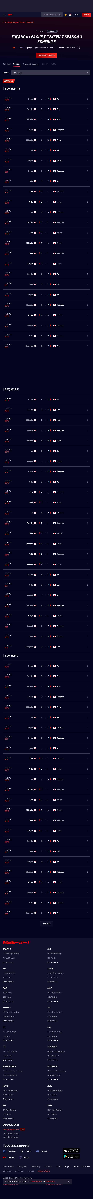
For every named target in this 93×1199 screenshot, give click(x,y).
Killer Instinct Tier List (10, 1075)
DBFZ (49, 1008)
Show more (8, 962)
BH (4, 1027)
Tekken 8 (7, 949)
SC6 (4, 1047)
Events (59, 1167)
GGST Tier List (52, 1036)
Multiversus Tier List (54, 1075)
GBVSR (50, 968)
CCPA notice (48, 1167)
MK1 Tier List (51, 958)
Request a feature (44, 1171)
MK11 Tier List (52, 1114)
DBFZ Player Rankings (54, 1012)
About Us (31, 1171)
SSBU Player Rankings (54, 993)
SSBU (49, 988)
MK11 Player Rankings (54, 1110)
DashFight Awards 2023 (11, 1133)
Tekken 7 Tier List (9, 1016)
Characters (86, 1167)
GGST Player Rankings (54, 1032)
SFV (4, 1105)
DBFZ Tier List (52, 1016)
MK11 (49, 1105)
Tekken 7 (7, 1008)
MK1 (49, 949)
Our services (7, 1171)
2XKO (5, 988)
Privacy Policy (22, 1167)
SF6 (4, 968)
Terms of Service (8, 1167)
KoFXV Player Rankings (10, 1090)
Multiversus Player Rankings (56, 1071)
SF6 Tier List (7, 977)
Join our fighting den (17, 1145)
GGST (49, 1027)
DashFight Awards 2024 (11, 1129)
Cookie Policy (35, 1167)
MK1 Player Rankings (54, 954)
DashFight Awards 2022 (11, 1137)
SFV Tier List (7, 1114)
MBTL (49, 1086)
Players (67, 1167)
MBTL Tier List (52, 1095)
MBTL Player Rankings (54, 1090)
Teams (76, 1167)
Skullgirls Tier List (53, 1056)
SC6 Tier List (7, 1056)
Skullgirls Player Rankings (56, 1051)
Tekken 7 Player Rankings (11, 1012)
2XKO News (7, 997)
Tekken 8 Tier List (9, 958)
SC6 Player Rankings (10, 1051)
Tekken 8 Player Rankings (11, 954)
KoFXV (5, 1086)
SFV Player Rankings (10, 1110)
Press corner (19, 1171)
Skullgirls (52, 1047)
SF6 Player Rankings (9, 973)
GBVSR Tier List (52, 977)
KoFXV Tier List (8, 1095)
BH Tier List (7, 1036)
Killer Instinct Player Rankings (13, 1071)
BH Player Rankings (9, 1032)
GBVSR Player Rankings (55, 973)
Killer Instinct (9, 1066)
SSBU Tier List (52, 997)
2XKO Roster (7, 993)
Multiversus (52, 1066)
